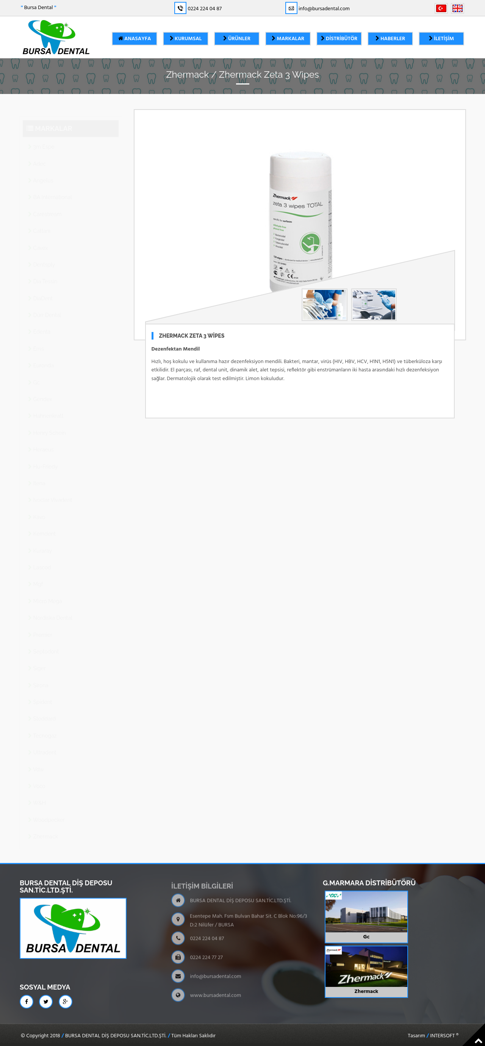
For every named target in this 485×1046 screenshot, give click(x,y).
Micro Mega (45, 594)
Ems (36, 341)
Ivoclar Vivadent (50, 493)
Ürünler (236, 38)
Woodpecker (46, 813)
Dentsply (41, 257)
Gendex (40, 392)
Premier (40, 628)
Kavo (36, 510)
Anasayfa (134, 38)
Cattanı (39, 224)
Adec (37, 156)
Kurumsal (186, 38)
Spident (40, 695)
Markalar (288, 38)
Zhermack (43, 829)
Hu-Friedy (43, 459)
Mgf (35, 577)
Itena (36, 476)
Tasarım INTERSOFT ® (433, 1036)
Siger (37, 661)
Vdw (36, 762)
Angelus (40, 173)
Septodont (43, 644)
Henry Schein (47, 426)
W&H (37, 795)
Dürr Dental (44, 308)
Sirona (38, 678)
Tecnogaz (42, 728)
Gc (34, 375)
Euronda (41, 358)
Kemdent (42, 526)
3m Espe (41, 139)
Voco (36, 779)
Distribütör (339, 38)
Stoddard (42, 711)
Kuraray (40, 543)
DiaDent (40, 291)
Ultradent (42, 745)
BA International (50, 190)
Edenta (39, 324)
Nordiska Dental (50, 611)
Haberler (390, 38)
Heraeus (41, 442)
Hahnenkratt (45, 409)
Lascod (39, 560)
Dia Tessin (42, 274)
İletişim (441, 38)
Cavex (38, 241)
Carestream (45, 207)
